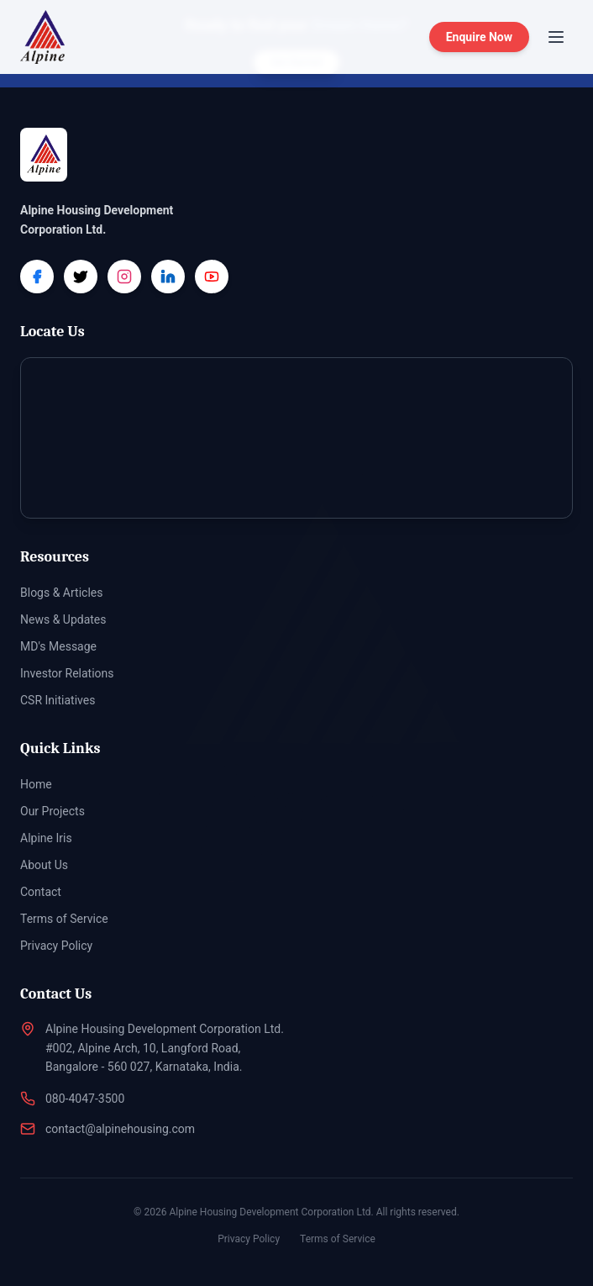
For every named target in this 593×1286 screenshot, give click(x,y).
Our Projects (52, 811)
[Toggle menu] (556, 37)
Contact (40, 892)
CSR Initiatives (57, 700)
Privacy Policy (56, 945)
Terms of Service (64, 918)
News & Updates (63, 619)
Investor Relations (67, 673)
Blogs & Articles (61, 592)
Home (36, 784)
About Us (44, 865)
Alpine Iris (46, 838)
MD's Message (58, 646)
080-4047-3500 (84, 1098)
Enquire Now (479, 37)
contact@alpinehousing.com (120, 1129)
